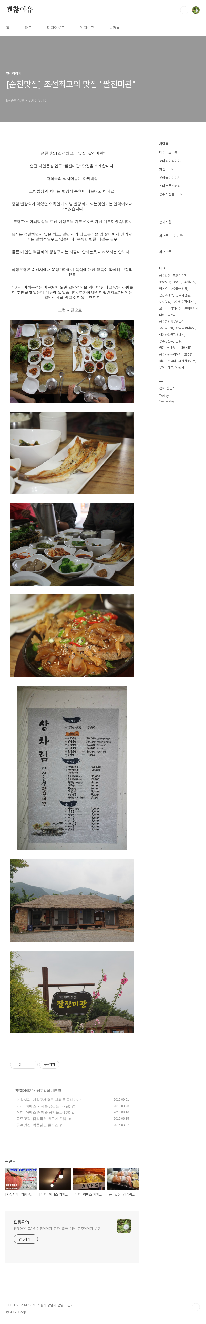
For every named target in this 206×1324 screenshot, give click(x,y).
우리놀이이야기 (169, 177)
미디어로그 (56, 27)
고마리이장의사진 (170, 308)
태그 (28, 27)
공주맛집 (164, 275)
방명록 (114, 27)
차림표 (163, 144)
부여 (162, 367)
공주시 (172, 315)
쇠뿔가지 (189, 282)
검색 (184, 10)
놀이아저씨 (191, 308)
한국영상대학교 (185, 328)
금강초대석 (166, 295)
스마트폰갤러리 (169, 186)
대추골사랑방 (176, 367)
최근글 (163, 236)
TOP (196, 1307)
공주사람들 (183, 295)
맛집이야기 (24, 1091)
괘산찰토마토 (187, 361)
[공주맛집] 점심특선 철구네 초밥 (40, 1119)
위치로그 (87, 27)
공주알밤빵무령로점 (171, 321)
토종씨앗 (164, 282)
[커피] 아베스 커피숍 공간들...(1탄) (42, 1112)
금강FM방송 (167, 348)
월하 (162, 361)
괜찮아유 (19, 9)
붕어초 (177, 282)
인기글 (178, 236)
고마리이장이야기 (171, 161)
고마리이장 (185, 348)
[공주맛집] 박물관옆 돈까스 (36, 1125)
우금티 (172, 361)
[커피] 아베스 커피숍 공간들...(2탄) (42, 1106)
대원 (162, 315)
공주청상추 (166, 341)
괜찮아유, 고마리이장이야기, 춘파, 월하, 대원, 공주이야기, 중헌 (57, 1229)
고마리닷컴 (166, 328)
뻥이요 (163, 289)
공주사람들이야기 (171, 194)
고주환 (188, 354)
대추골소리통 (168, 152)
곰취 (178, 341)
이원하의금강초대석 (171, 335)
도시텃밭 (164, 302)
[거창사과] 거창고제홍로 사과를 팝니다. (46, 1100)
